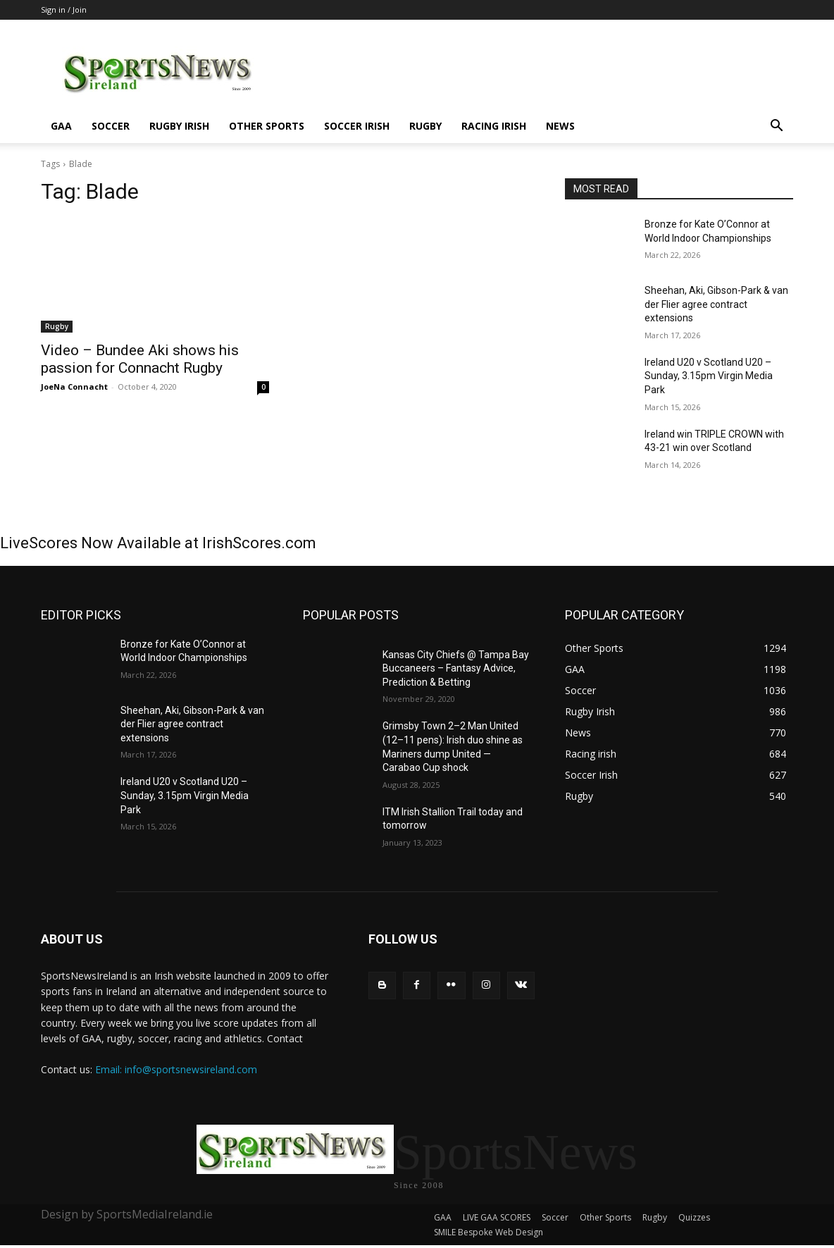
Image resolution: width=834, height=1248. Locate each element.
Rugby (425, 125)
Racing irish (493, 125)
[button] (776, 127)
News (560, 125)
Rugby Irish (179, 125)
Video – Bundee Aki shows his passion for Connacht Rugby (140, 359)
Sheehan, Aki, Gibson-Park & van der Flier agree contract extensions (716, 304)
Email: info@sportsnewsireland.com (176, 1069)
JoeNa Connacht (74, 386)
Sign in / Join (64, 9)
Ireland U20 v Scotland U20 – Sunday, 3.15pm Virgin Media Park (709, 376)
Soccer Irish (357, 125)
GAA (61, 125)
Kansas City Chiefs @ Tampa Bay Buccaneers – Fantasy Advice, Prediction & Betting (455, 668)
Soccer (111, 125)
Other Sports (266, 125)
